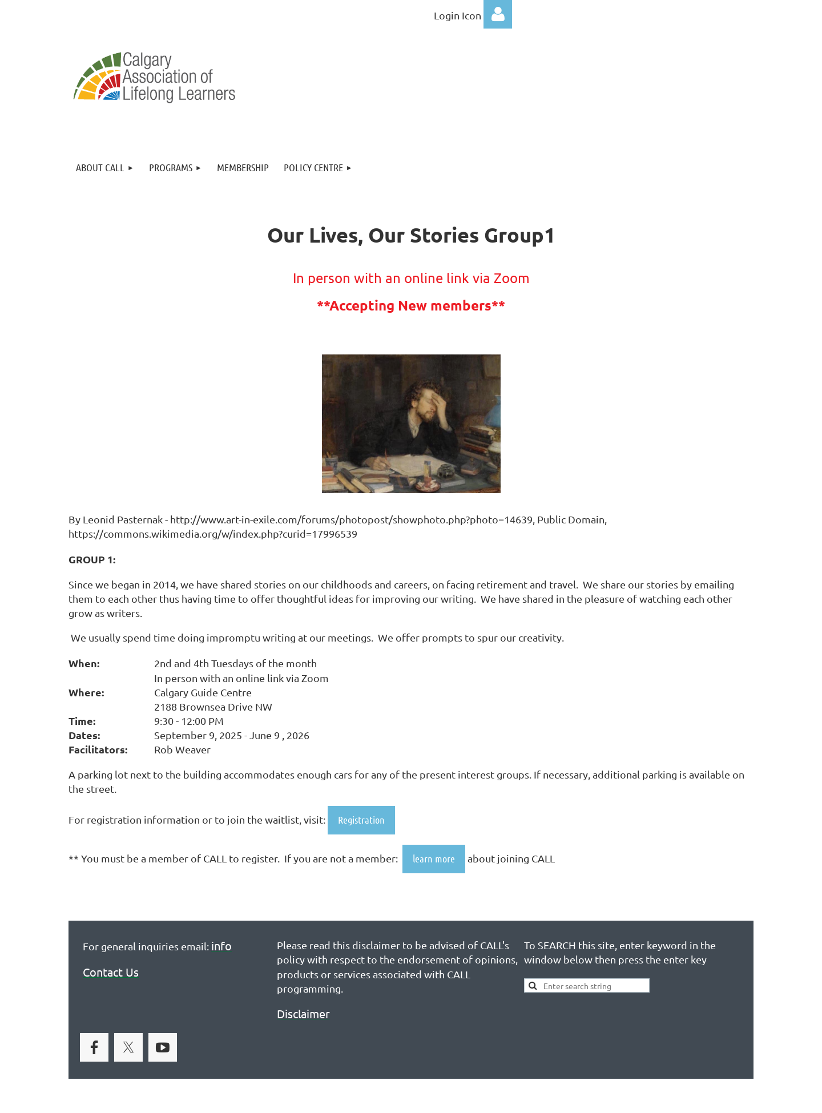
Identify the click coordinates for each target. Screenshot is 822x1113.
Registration (361, 819)
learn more (434, 858)
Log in (497, 14)
